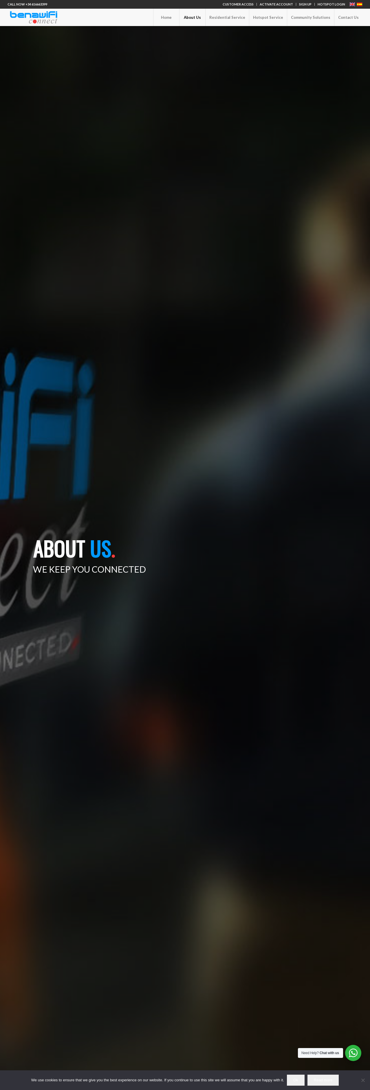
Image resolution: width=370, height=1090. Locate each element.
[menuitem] (238, 4)
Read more (323, 1080)
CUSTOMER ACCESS (238, 4)
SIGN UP (305, 4)
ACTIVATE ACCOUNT (276, 4)
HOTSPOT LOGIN (331, 4)
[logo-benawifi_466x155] (34, 17)
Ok (295, 1080)
